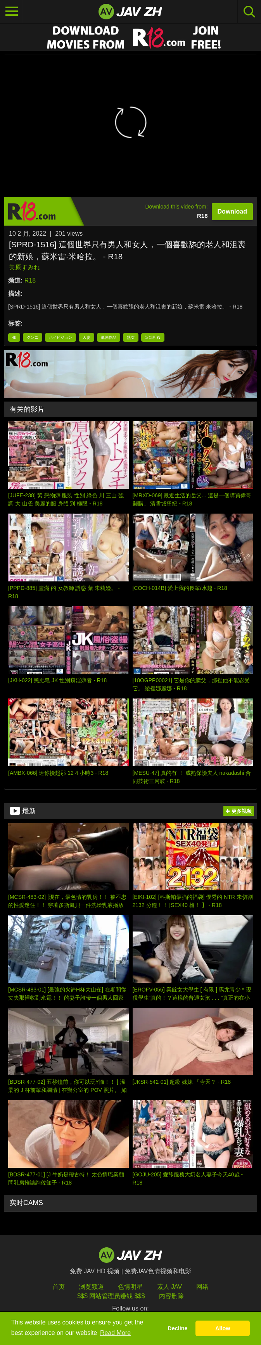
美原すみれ (24, 267)
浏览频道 (91, 1286)
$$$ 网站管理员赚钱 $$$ (111, 1296)
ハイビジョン (60, 337)
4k (14, 337)
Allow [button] (222, 1328)
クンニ (32, 337)
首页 (58, 1286)
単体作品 (108, 337)
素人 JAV (169, 1286)
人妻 (86, 337)
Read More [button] (115, 1332)
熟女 (131, 337)
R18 (30, 280)
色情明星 (130, 1286)
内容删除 (171, 1296)
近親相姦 (153, 337)
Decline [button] (177, 1328)
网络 (202, 1286)
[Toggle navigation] (11, 11)
